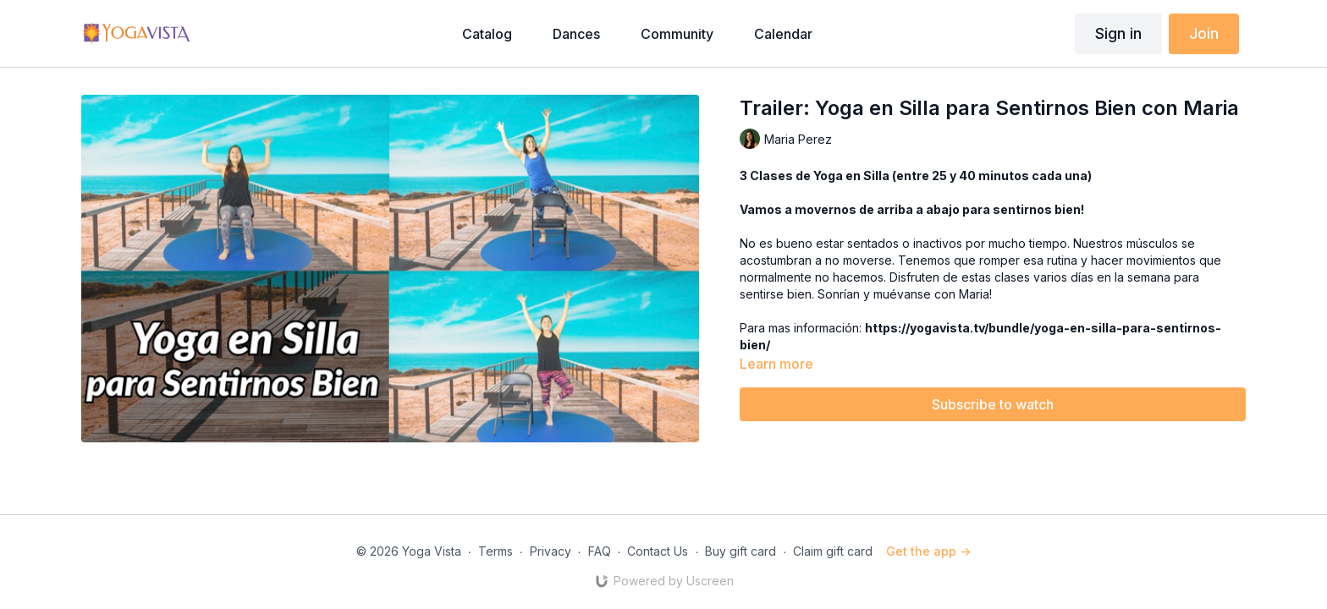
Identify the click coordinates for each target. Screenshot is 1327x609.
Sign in (1118, 33)
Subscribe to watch (993, 404)
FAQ (599, 551)
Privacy (550, 551)
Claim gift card (833, 551)
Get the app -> (928, 551)
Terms (495, 551)
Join (1204, 33)
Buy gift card (740, 551)
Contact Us (657, 551)
